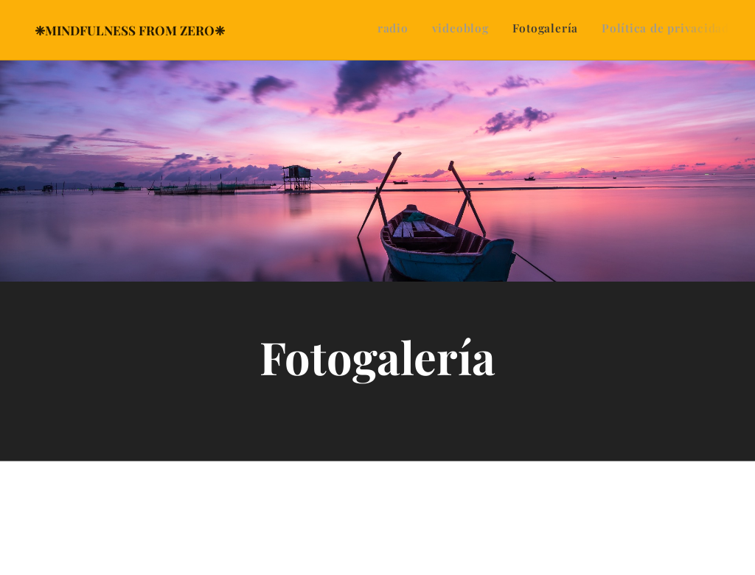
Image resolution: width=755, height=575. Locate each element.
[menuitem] (662, 30)
